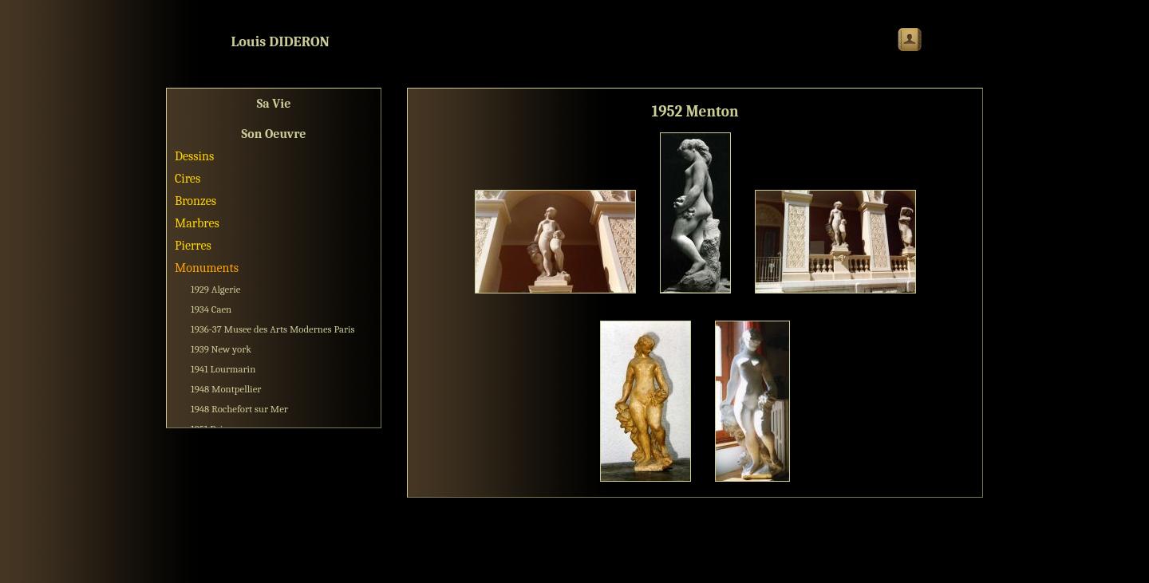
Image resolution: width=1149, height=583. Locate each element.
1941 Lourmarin (223, 369)
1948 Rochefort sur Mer (239, 409)
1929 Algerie (216, 289)
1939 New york (221, 349)
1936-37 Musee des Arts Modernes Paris (273, 329)
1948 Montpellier (226, 389)
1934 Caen (211, 309)
